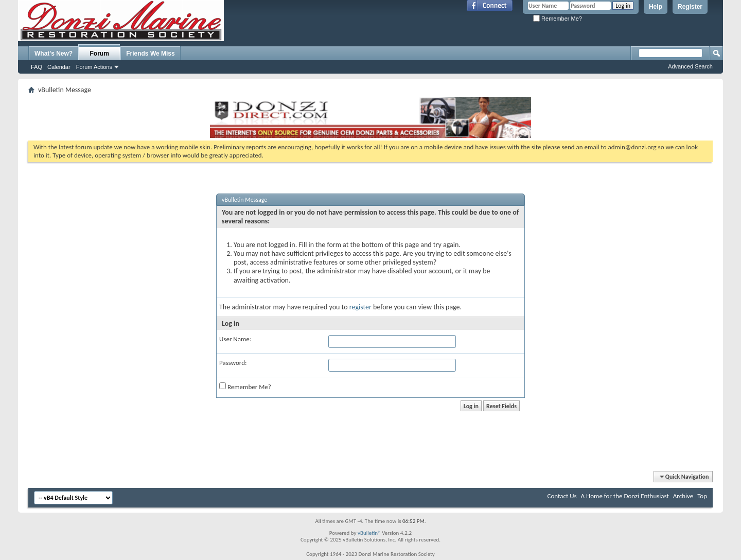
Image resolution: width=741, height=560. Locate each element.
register (360, 307)
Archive (683, 496)
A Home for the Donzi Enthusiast (625, 496)
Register (690, 6)
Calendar (58, 67)
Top (702, 496)
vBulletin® (369, 533)
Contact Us (562, 496)
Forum (99, 53)
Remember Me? (557, 18)
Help (655, 6)
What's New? (53, 53)
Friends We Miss (150, 53)
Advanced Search (690, 66)
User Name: (235, 339)
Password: (232, 362)
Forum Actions (94, 67)
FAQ (36, 67)
